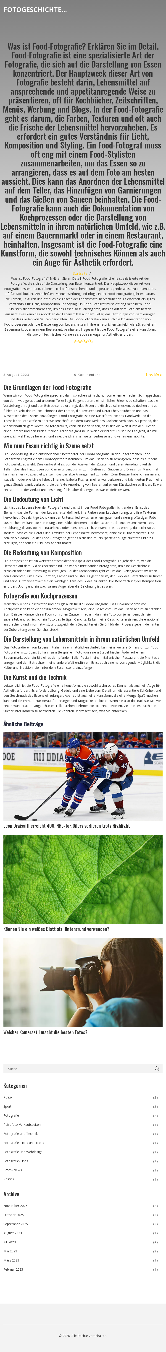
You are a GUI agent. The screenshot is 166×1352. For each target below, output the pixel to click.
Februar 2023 (80, 1269)
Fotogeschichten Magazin (37, 9)
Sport (80, 1106)
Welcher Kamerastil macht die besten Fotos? (45, 1032)
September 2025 (80, 1224)
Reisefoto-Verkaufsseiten (80, 1124)
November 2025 (80, 1205)
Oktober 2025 (80, 1214)
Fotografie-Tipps (80, 1161)
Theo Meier (154, 374)
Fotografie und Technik (80, 1134)
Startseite (80, 273)
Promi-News (80, 1170)
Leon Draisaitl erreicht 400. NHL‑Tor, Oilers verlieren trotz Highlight (66, 825)
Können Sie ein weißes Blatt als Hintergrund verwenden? (56, 928)
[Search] (158, 1068)
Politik (80, 1097)
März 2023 (80, 1260)
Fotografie (80, 1115)
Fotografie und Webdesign (80, 1152)
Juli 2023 (80, 1242)
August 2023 (80, 1233)
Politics (80, 1179)
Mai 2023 (80, 1251)
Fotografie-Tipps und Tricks (80, 1143)
